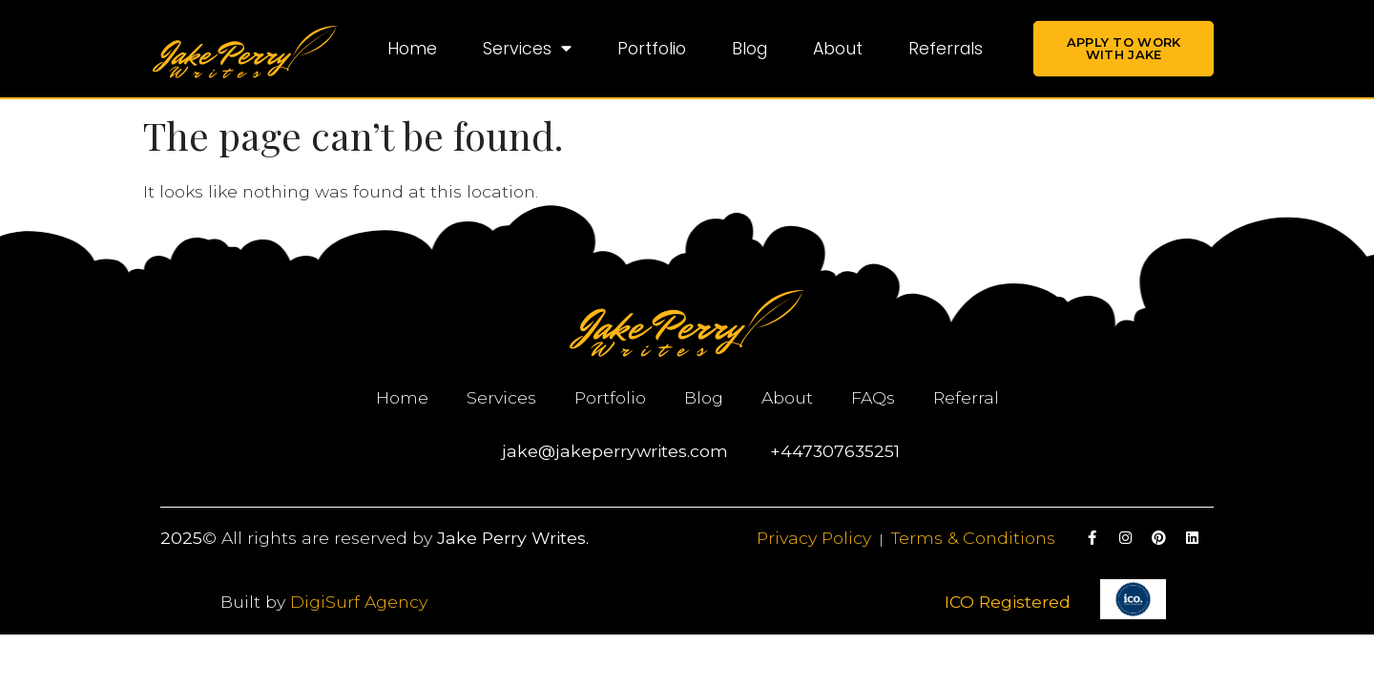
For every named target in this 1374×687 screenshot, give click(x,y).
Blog (749, 48)
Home (412, 48)
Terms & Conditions (973, 538)
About (838, 48)
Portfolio (651, 48)
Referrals (945, 48)
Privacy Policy (814, 538)
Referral (966, 397)
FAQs (873, 397)
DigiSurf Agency (358, 602)
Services (527, 49)
